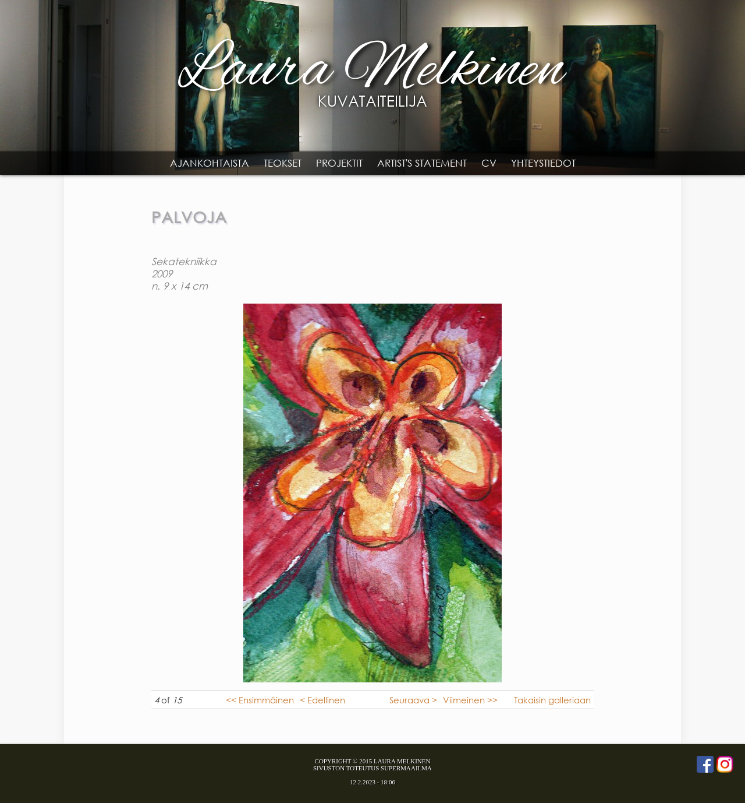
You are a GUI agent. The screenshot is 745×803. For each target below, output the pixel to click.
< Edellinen (322, 700)
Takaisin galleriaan (552, 700)
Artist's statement (422, 163)
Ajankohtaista (209, 163)
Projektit (339, 163)
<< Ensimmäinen (260, 700)
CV (488, 163)
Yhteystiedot (543, 163)
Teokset (282, 163)
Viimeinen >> (470, 700)
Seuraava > (413, 700)
